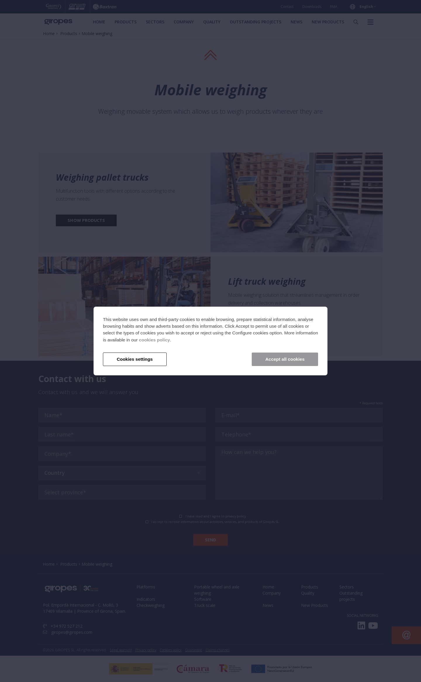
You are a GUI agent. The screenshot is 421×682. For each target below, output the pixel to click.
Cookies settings (135, 359)
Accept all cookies (285, 359)
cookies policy (154, 339)
